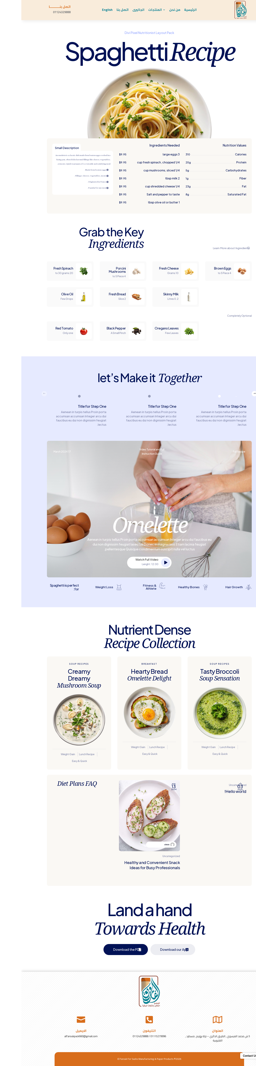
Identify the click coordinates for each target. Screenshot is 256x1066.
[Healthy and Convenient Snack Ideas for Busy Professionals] (128, 830)
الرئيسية (169, 10)
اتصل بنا (101, 10)
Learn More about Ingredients (209, 248)
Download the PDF (106, 949)
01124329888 (40, 12)
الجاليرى (117, 10)
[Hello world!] (194, 830)
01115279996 (137, 1036)
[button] (233, 393)
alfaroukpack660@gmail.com (59, 1036)
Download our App (153, 949)
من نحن (153, 10)
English (86, 10)
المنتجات (133, 10)
